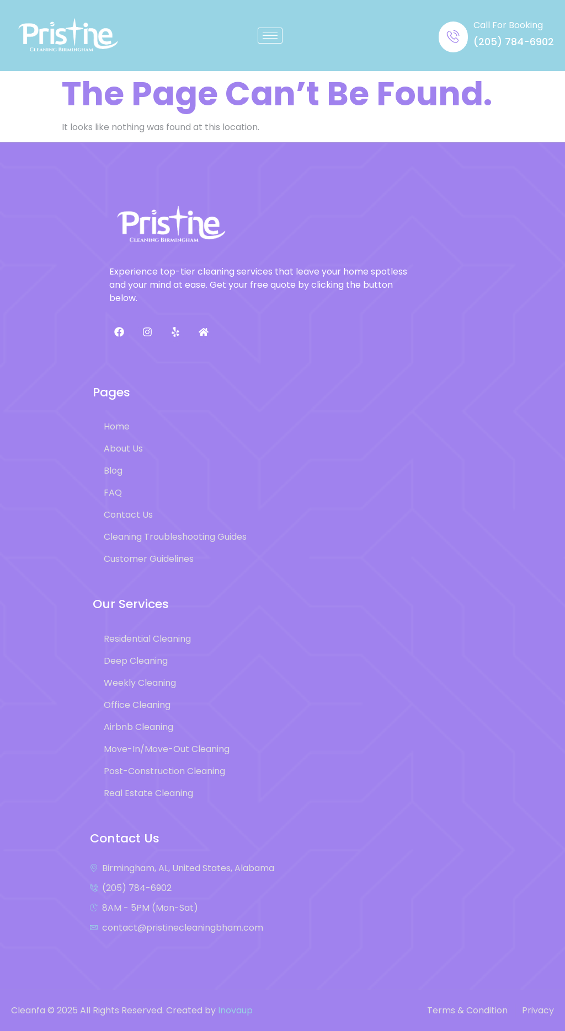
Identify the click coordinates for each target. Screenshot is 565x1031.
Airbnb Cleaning (138, 727)
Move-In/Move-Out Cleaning (167, 749)
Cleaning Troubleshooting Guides (175, 536)
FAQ (113, 492)
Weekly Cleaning (140, 682)
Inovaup (235, 1010)
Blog (113, 470)
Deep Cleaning (136, 660)
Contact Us (128, 514)
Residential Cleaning (147, 638)
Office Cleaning (137, 705)
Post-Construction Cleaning (164, 771)
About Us (123, 448)
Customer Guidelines (149, 558)
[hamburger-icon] (270, 36)
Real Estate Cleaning (148, 793)
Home (117, 426)
